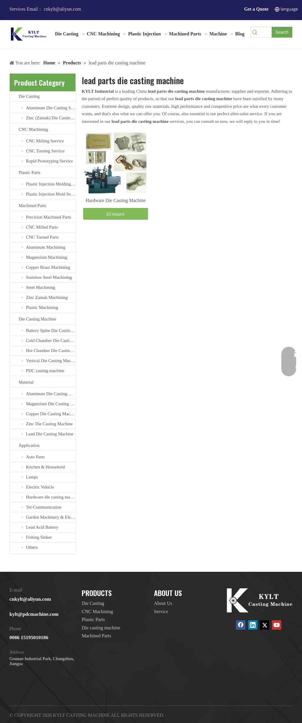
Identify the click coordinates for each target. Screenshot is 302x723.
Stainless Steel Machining (49, 277)
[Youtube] (276, 625)
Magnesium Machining (46, 257)
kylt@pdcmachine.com (33, 614)
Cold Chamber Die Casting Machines (51, 340)
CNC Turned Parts (42, 237)
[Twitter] (264, 625)
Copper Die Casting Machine (51, 413)
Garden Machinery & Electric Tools (51, 517)
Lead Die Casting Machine (49, 433)
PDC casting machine (45, 370)
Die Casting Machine (37, 319)
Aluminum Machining (45, 247)
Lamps (32, 477)
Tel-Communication (44, 507)
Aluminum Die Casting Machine (51, 393)
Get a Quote (256, 9)
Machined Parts (32, 205)
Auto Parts (35, 457)
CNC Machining (33, 129)
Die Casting (29, 96)
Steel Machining (40, 287)
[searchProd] (265, 32)
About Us (163, 603)
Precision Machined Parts (48, 217)
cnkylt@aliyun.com (30, 599)
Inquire (116, 214)
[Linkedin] (252, 625)
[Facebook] (240, 625)
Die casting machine (101, 627)
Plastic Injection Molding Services (51, 184)
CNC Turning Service (45, 151)
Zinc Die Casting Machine (49, 423)
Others (32, 547)
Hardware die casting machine (51, 497)
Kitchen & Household (45, 467)
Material (26, 382)
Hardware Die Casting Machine (115, 200)
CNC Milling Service (45, 141)
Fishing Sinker (39, 537)
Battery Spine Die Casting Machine (51, 330)
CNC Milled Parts (42, 227)
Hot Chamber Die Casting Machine (51, 350)
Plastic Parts (29, 172)
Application (29, 445)
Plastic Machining (42, 307)
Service (161, 611)
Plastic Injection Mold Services (51, 194)
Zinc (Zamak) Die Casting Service (51, 117)
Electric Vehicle (40, 487)
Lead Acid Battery (42, 527)
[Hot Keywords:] (282, 32)
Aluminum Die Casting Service (51, 107)
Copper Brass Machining (48, 267)
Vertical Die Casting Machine (51, 360)
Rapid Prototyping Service (49, 161)
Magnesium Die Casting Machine (51, 403)
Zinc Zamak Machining (47, 297)
